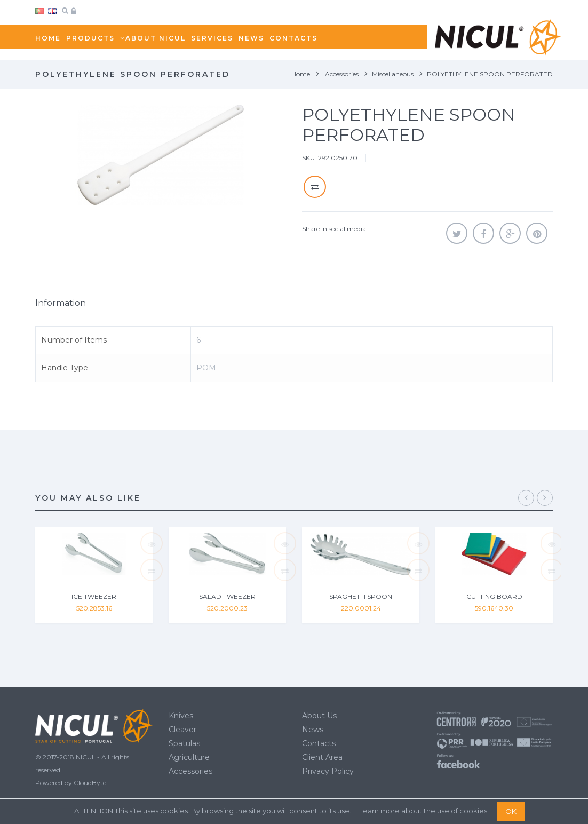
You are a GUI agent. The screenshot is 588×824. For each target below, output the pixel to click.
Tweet (456, 233)
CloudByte (90, 783)
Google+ (510, 233)
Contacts (319, 743)
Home (300, 74)
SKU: (309, 158)
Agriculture (189, 757)
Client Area (322, 757)
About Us (319, 715)
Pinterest (536, 233)
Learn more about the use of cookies (423, 810)
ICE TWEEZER (93, 596)
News (312, 729)
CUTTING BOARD (494, 596)
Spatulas (184, 743)
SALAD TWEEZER (227, 596)
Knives (181, 715)
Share (483, 233)
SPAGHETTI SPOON (360, 596)
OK (511, 811)
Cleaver (182, 729)
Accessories (190, 771)
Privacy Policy (328, 771)
